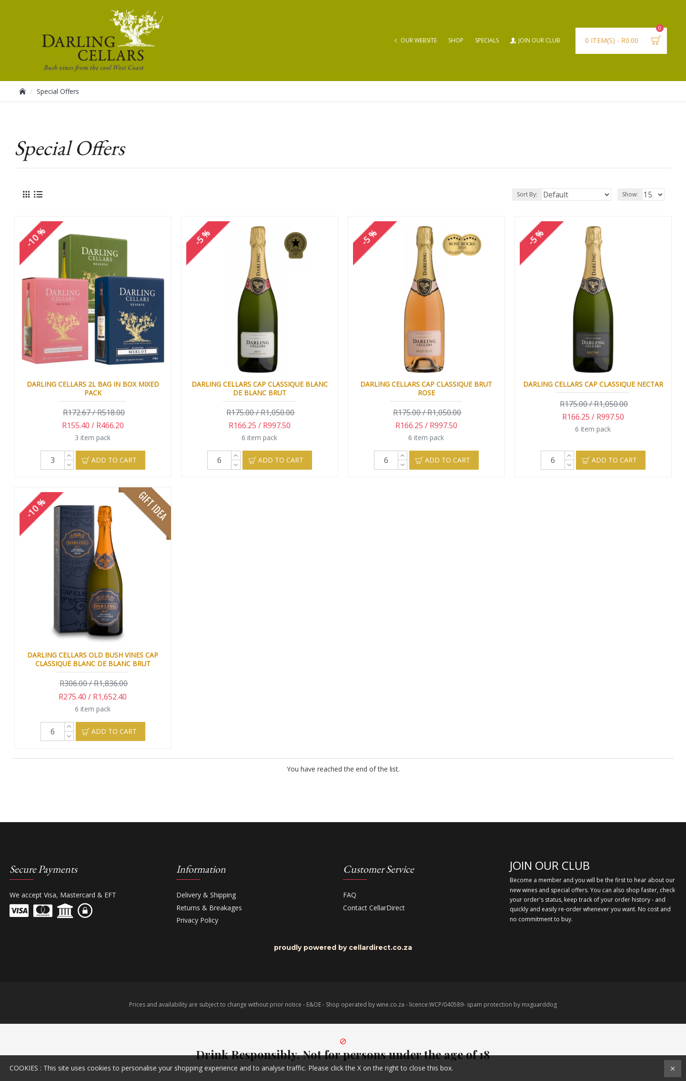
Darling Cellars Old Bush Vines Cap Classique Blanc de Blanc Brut (92, 659)
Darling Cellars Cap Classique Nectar (593, 384)
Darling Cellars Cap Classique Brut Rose (426, 388)
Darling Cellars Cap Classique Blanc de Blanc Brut (260, 388)
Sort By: (542, 194)
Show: (633, 194)
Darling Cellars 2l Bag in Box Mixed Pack (93, 388)
